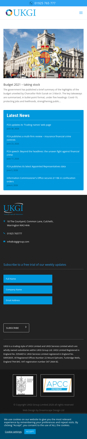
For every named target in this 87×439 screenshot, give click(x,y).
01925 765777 (14, 233)
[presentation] (28, 313)
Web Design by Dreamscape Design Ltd (43, 410)
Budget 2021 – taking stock (21, 84)
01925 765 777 (45, 3)
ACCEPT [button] (30, 431)
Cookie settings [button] (13, 431)
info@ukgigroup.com (18, 241)
